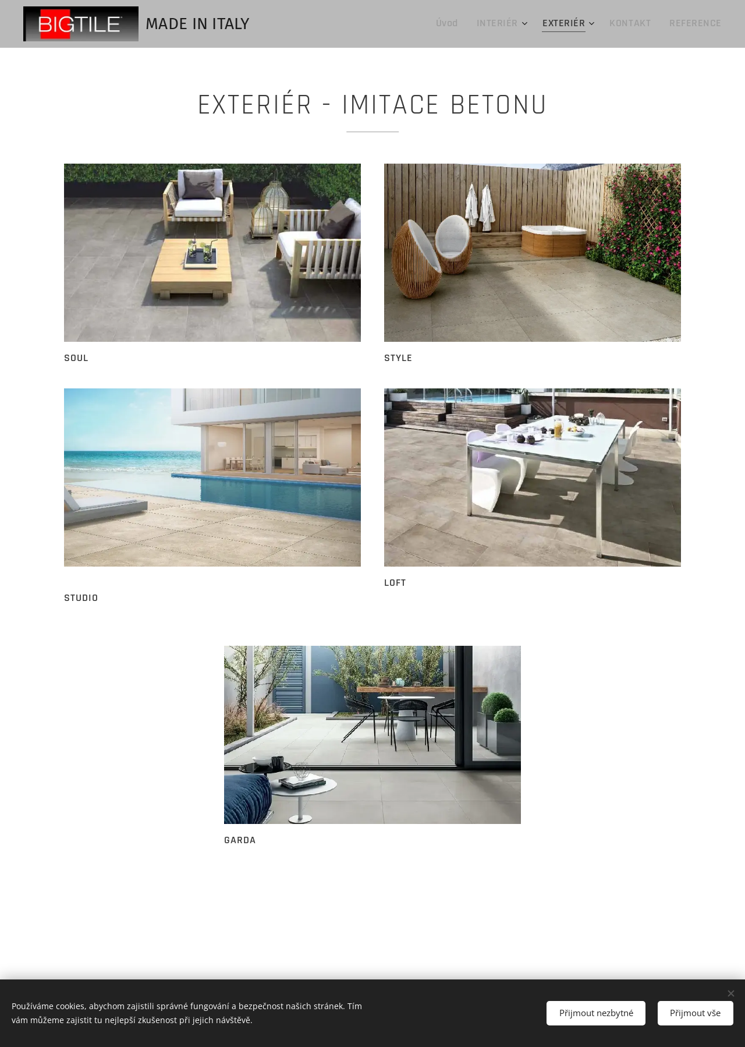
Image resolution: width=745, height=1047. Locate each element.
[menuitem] (473, 23)
